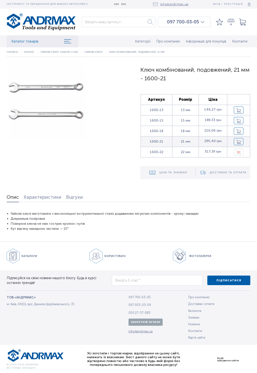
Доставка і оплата (201, 304)
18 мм (185, 131)
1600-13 (156, 110)
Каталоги (194, 311)
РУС (124, 4)
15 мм (185, 120)
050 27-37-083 (139, 312)
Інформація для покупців (206, 41)
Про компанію (168, 41)
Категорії (142, 41)
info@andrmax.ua (140, 331)
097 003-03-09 (139, 305)
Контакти (239, 41)
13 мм (185, 110)
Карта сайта (196, 337)
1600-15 (156, 120)
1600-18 (156, 131)
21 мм (185, 141)
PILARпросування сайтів (228, 359)
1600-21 (156, 141)
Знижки (193, 317)
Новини (194, 324)
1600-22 (156, 152)
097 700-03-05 (183, 22)
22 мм (185, 152)
